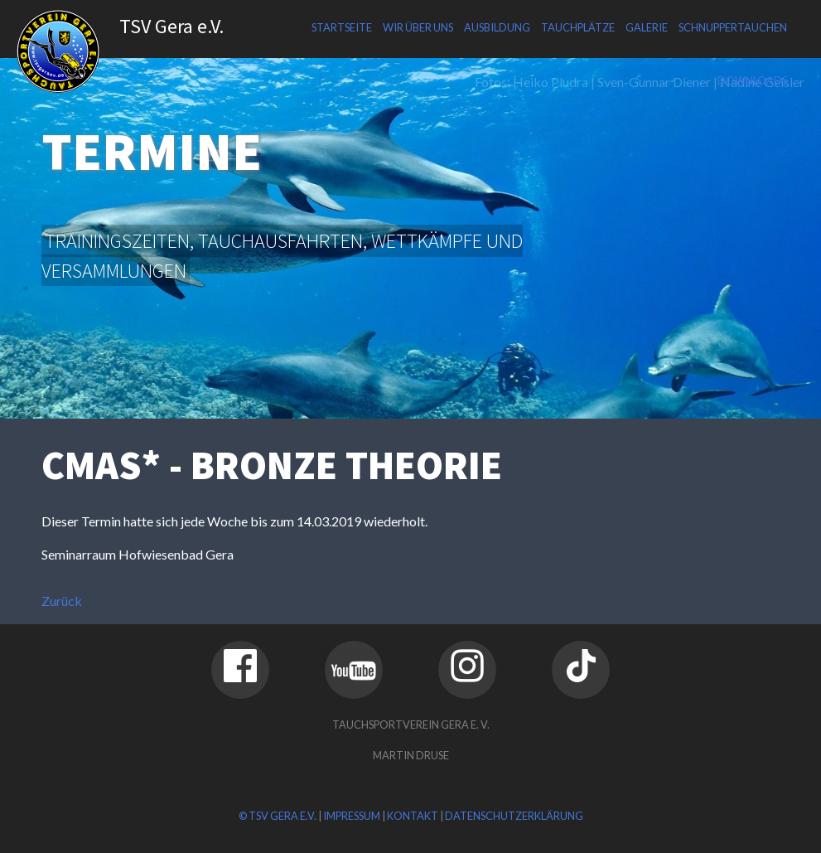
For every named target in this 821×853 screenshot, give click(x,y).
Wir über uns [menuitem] (418, 27)
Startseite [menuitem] (341, 27)
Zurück (61, 600)
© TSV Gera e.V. (277, 815)
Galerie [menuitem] (646, 27)
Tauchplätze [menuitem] (578, 27)
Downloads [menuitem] (752, 80)
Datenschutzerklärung (514, 815)
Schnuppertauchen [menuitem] (733, 27)
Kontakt (412, 815)
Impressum (351, 815)
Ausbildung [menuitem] (497, 27)
